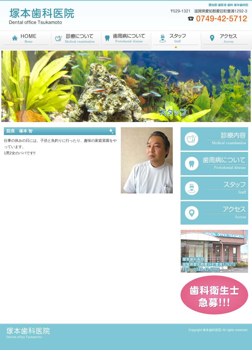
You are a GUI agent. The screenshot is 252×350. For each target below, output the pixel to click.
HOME (26, 41)
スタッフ (176, 41)
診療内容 (214, 139)
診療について (76, 41)
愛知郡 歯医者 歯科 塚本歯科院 (228, 4)
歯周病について (126, 41)
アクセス (226, 41)
